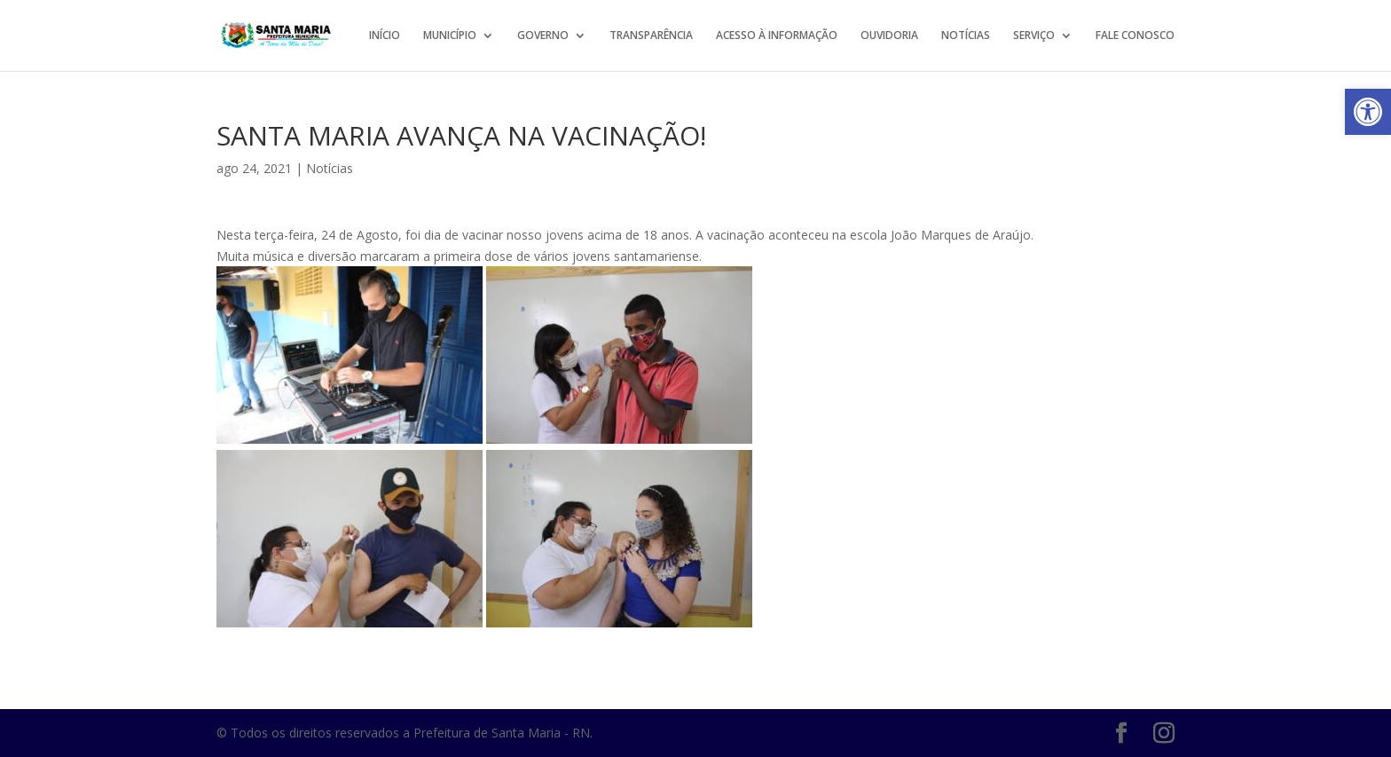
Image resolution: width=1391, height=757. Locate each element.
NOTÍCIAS (965, 36)
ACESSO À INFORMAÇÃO (776, 36)
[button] (1368, 112)
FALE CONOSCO (1135, 36)
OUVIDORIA (889, 36)
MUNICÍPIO (449, 36)
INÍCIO (384, 36)
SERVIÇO (1034, 36)
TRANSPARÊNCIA (651, 36)
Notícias (329, 168)
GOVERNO (543, 36)
